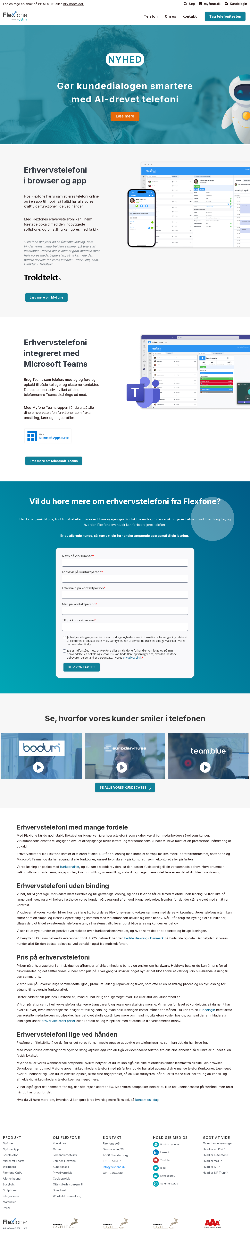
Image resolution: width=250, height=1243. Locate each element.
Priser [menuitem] (6, 1208)
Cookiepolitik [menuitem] (61, 1178)
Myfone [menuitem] (8, 1143)
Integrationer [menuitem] (11, 1196)
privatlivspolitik (132, 657)
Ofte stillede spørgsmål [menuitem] (68, 1184)
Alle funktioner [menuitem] (12, 1178)
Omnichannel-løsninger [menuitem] (218, 1143)
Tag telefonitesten (225, 16)
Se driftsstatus (169, 1183)
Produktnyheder (170, 1144)
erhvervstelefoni (54, 1021)
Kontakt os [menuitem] (59, 1143)
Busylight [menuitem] (8, 1184)
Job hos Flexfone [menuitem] (64, 1161)
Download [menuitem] (59, 1190)
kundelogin (207, 1010)
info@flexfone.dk (114, 1167)
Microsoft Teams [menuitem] (13, 1161)
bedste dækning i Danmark (144, 938)
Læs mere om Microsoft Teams (54, 461)
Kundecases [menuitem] (61, 1166)
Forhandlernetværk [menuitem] (65, 1155)
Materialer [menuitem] (9, 1202)
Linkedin (165, 1152)
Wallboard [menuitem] (9, 1166)
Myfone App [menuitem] (11, 1149)
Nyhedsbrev (167, 1175)
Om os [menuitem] (170, 16)
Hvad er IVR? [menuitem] (211, 1166)
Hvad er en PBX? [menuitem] (214, 1149)
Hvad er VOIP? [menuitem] (212, 1161)
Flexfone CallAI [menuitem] (12, 1172)
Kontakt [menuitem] (189, 16)
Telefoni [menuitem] (151, 16)
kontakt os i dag (147, 1100)
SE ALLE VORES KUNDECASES (125, 787)
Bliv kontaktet (73, 4)
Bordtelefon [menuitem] (10, 1155)
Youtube (165, 1159)
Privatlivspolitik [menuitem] (62, 1172)
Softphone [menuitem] (10, 1190)
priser (71, 1021)
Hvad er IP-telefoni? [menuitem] (216, 1155)
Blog (163, 1167)
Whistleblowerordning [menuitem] (67, 1196)
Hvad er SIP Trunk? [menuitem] (215, 1172)
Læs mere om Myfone (46, 297)
